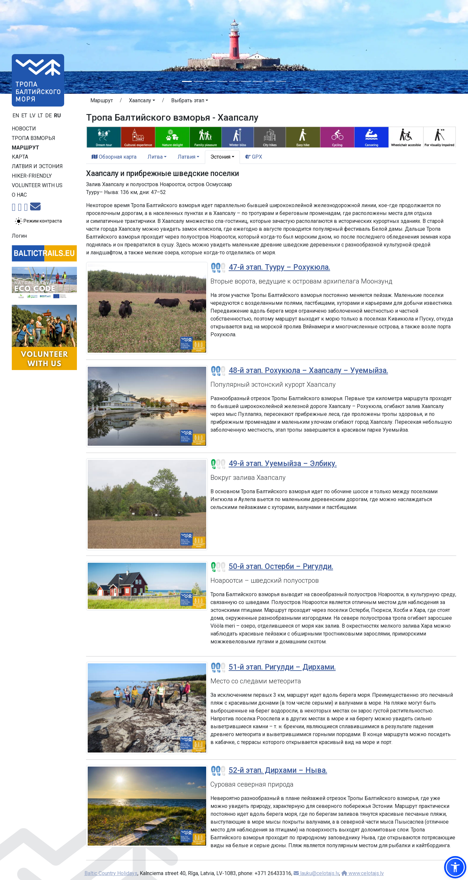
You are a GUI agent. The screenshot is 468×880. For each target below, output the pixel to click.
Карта (20, 157)
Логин (19, 236)
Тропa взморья (33, 138)
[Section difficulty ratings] (218, 268)
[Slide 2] (199, 81)
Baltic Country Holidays (110, 873)
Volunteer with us (37, 185)
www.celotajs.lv (362, 873)
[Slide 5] (234, 81)
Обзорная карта (114, 157)
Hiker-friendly (32, 176)
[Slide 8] (269, 81)
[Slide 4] (222, 81)
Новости (24, 129)
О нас (19, 195)
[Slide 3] (210, 81)
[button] (142, 101)
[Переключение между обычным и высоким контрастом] (38, 221)
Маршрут (25, 148)
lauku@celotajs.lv (316, 873)
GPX (253, 157)
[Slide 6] (246, 81)
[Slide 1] (187, 81)
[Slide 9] (281, 81)
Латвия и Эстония (37, 166)
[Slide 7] (257, 81)
